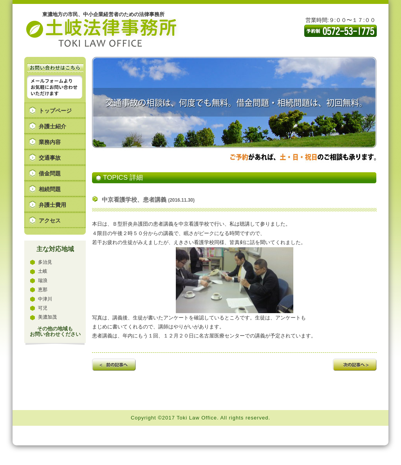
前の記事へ (114, 365)
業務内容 (50, 142)
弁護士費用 (52, 205)
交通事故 (50, 158)
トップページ (55, 111)
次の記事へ (355, 365)
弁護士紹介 (52, 126)
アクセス (50, 220)
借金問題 (50, 173)
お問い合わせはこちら (55, 68)
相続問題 (50, 189)
